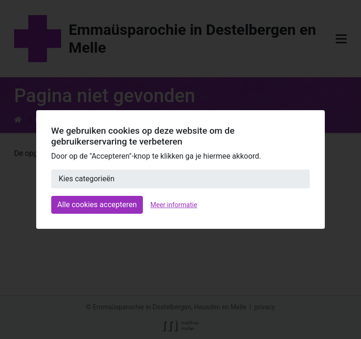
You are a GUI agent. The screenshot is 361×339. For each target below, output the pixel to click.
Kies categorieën (87, 178)
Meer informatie (173, 205)
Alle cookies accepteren (97, 204)
